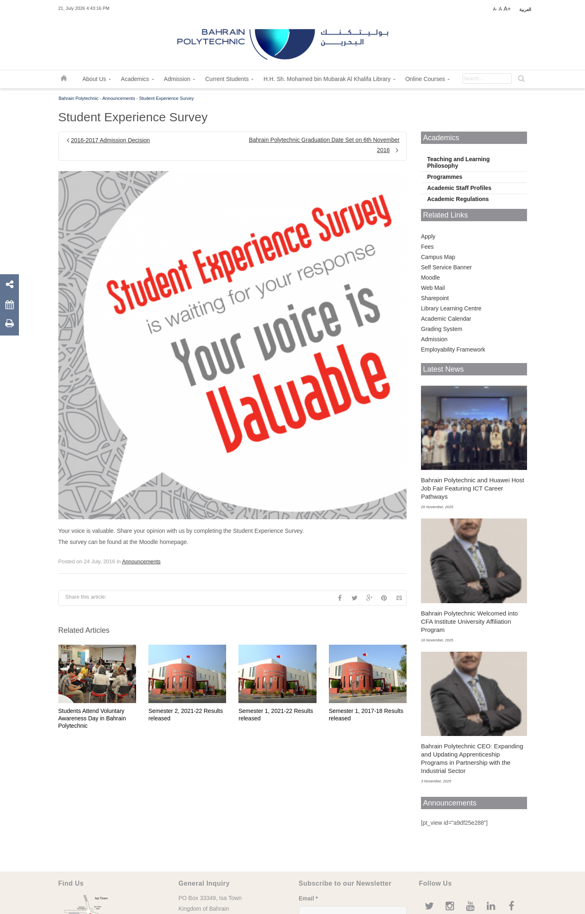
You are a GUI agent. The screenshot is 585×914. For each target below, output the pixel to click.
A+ (507, 8)
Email (308, 898)
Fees (427, 246)
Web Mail (433, 288)
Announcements (118, 98)
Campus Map (438, 257)
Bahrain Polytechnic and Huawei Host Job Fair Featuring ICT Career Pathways (472, 488)
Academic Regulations (458, 199)
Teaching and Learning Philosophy (458, 162)
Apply (428, 236)
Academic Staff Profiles (459, 188)
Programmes (444, 177)
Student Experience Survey (166, 98)
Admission (434, 339)
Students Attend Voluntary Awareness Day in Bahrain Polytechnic (92, 718)
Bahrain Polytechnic (79, 98)
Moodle (430, 277)
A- (495, 9)
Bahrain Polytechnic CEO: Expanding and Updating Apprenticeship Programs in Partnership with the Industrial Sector (472, 758)
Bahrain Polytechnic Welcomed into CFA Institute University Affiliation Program (469, 621)
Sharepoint (435, 298)
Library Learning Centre (451, 308)
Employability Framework (453, 349)
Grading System (441, 329)
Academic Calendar (446, 318)
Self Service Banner (446, 267)
